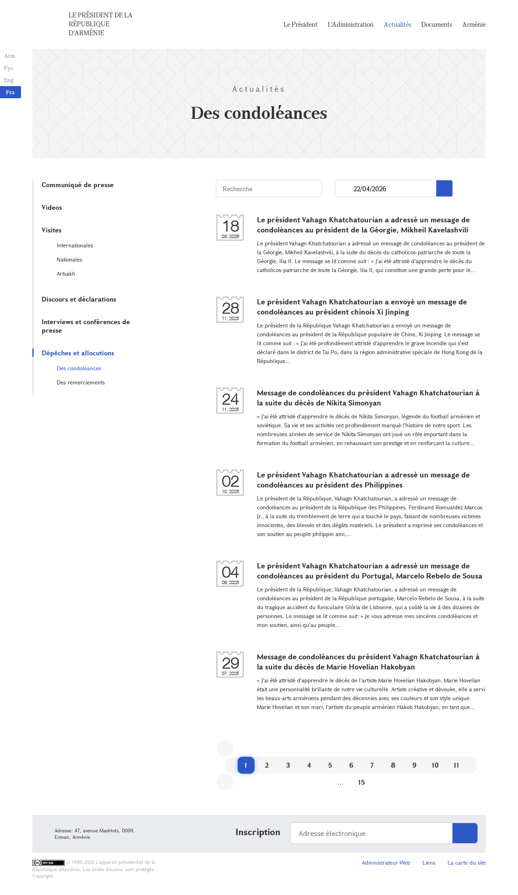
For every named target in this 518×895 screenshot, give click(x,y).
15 (361, 782)
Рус (8, 68)
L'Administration (351, 24)
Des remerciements (81, 382)
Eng (8, 80)
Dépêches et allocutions (78, 352)
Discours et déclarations (79, 299)
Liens (428, 862)
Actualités (397, 24)
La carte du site (467, 862)
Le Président (301, 24)
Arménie (474, 24)
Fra (10, 92)
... (345, 188)
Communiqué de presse (78, 184)
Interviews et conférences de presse (86, 325)
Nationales (69, 259)
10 (435, 765)
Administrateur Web (386, 862)
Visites (52, 230)
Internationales (75, 245)
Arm (9, 55)
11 (456, 765)
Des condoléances (79, 368)
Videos (52, 207)
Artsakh (66, 273)
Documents (436, 24)
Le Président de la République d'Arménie (101, 24)
